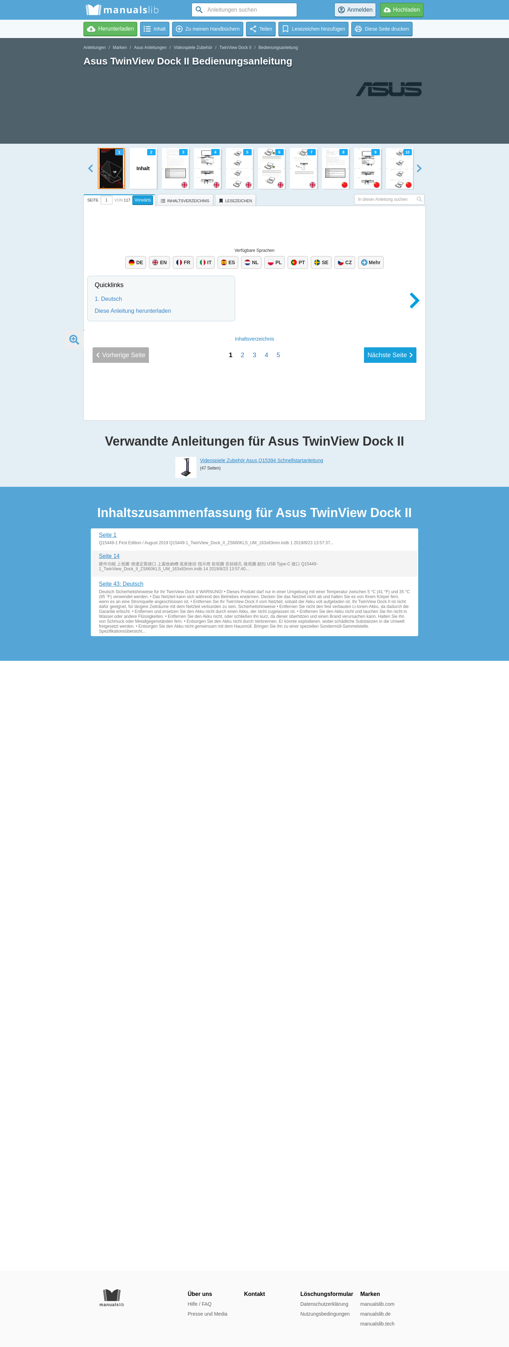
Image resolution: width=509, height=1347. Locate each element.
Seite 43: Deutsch (121, 1194)
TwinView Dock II (235, 47)
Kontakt (254, 1294)
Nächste (390, 985)
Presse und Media (207, 1314)
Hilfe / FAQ (200, 1304)
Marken (120, 47)
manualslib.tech (377, 1324)
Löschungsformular (326, 1294)
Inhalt (254, 969)
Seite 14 (109, 1166)
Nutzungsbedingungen (325, 1314)
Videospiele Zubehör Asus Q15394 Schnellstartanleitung (261, 1070)
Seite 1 (108, 1145)
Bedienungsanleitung (278, 47)
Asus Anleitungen (150, 47)
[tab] (120, 199)
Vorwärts (142, 200)
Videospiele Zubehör (193, 47)
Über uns (200, 1294)
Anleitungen (94, 47)
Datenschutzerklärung (324, 1304)
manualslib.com (377, 1304)
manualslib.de (375, 1314)
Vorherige (120, 985)
